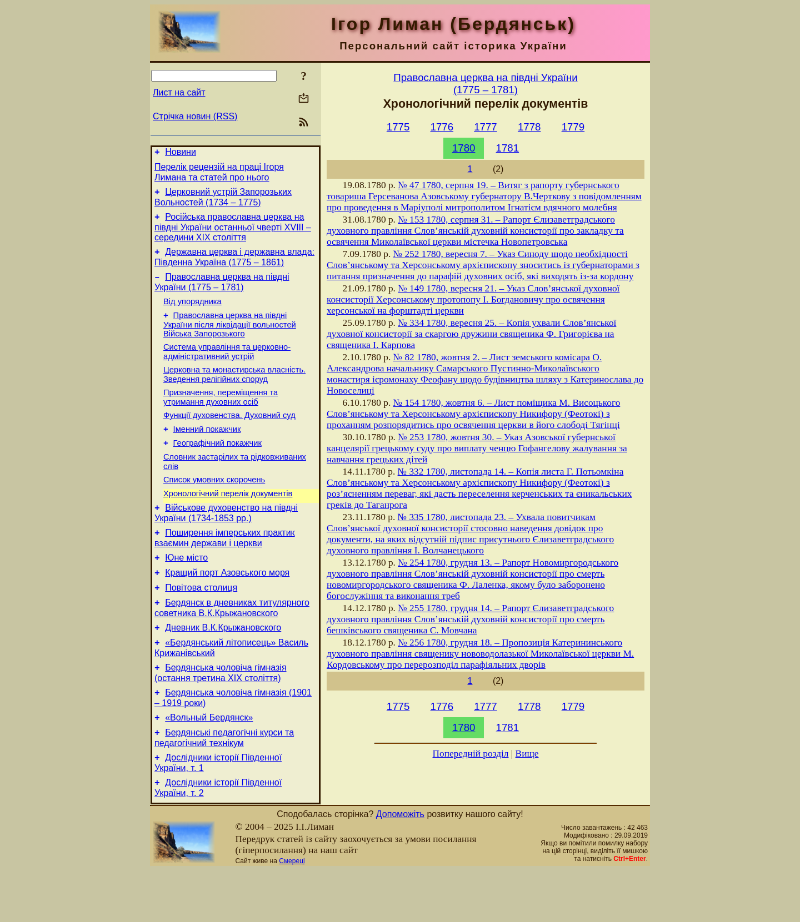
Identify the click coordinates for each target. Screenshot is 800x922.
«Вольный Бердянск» (209, 764)
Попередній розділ (471, 753)
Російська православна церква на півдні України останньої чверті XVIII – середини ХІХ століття (232, 234)
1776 (442, 127)
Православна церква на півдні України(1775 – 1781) (485, 83)
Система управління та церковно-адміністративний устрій (227, 366)
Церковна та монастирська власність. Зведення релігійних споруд (234, 391)
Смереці (291, 912)
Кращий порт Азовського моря (227, 607)
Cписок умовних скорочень (214, 506)
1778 (529, 127)
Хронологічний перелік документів (227, 521)
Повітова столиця (201, 624)
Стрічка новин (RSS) (195, 116)
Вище (527, 753)
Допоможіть (400, 865)
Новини (180, 153)
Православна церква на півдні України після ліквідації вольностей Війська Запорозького (229, 337)
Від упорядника (192, 313)
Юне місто (186, 591)
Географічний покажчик (217, 466)
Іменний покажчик (207, 450)
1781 (507, 148)
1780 (464, 148)
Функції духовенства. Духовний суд (229, 435)
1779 (573, 127)
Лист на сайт (179, 92)
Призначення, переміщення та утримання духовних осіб (220, 415)
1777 (485, 127)
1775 (398, 127)
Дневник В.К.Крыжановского (223, 667)
